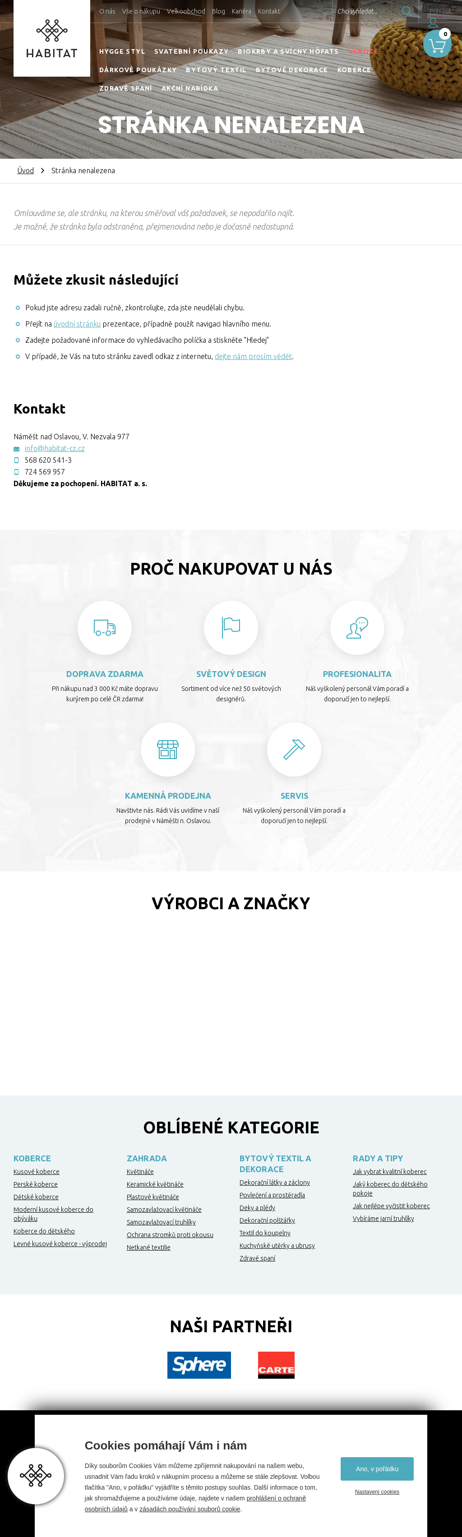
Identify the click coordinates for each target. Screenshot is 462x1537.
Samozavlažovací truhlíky (161, 1222)
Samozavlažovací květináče (164, 1209)
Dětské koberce (36, 1197)
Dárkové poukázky (138, 70)
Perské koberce (36, 1184)
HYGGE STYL (122, 51)
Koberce (354, 70)
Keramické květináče (155, 1184)
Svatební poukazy (191, 51)
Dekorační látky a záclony (275, 1182)
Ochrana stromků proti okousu (170, 1234)
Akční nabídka (190, 88)
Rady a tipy (378, 1158)
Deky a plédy (257, 1207)
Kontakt (269, 11)
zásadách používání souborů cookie (189, 1509)
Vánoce (363, 51)
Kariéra (241, 11)
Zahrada (147, 1158)
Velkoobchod (186, 11)
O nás (107, 11)
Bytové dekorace (292, 70)
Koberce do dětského (44, 1231)
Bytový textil (216, 70)
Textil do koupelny (265, 1233)
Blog (218, 11)
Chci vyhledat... (335, 11)
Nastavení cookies (377, 1492)
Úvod (25, 170)
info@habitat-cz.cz (55, 448)
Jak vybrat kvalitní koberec (390, 1171)
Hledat (385, 11)
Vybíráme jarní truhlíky (383, 1218)
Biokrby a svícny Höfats (288, 51)
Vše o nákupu (141, 11)
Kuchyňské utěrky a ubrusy (277, 1245)
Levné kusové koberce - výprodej (60, 1243)
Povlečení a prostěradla (272, 1195)
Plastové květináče (153, 1197)
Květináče (140, 1171)
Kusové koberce (37, 1171)
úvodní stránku (77, 324)
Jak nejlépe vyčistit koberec (391, 1206)
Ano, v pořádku (377, 1469)
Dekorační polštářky (267, 1220)
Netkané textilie (149, 1247)
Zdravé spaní (125, 88)
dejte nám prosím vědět (253, 356)
